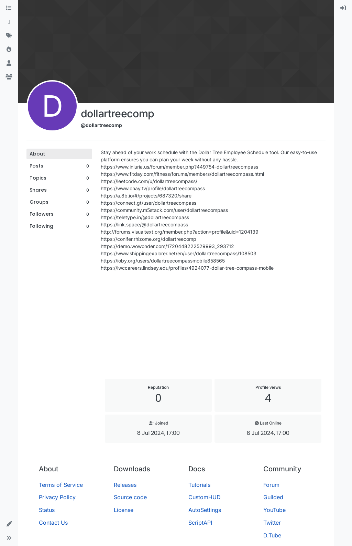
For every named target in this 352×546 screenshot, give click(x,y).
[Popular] (9, 49)
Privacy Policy (57, 497)
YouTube (274, 509)
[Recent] (9, 22)
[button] (9, 523)
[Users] (9, 63)
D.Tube (272, 535)
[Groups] (9, 77)
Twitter (272, 522)
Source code (130, 497)
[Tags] (9, 35)
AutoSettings (204, 509)
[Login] (343, 8)
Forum (271, 484)
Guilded (273, 497)
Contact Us (53, 522)
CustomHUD (204, 497)
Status (47, 509)
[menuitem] (343, 8)
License (123, 509)
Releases (125, 484)
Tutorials (199, 484)
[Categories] (9, 8)
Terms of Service (61, 484)
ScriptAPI (200, 522)
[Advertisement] (213, 325)
